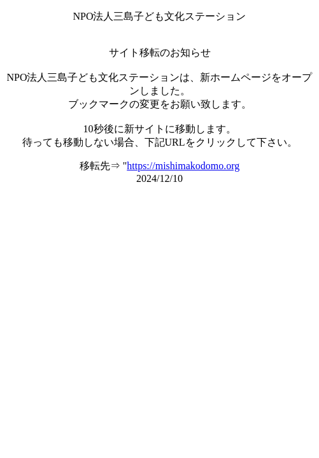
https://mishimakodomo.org (183, 165)
